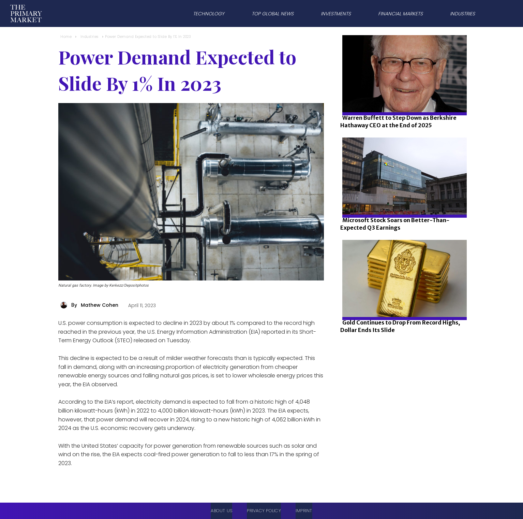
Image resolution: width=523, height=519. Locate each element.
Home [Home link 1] (66, 36)
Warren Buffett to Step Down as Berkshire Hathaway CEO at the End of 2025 (398, 121)
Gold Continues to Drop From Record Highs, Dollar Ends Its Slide (400, 326)
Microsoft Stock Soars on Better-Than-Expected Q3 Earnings (394, 224)
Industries (89, 36)
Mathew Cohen (99, 305)
